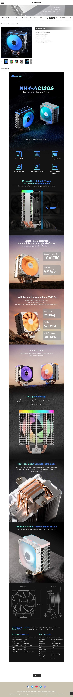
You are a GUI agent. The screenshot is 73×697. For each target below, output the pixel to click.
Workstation (25, 18)
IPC (41, 18)
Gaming (46, 18)
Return (36, 675)
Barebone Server (15, 18)
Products (5, 23)
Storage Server (34, 18)
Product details (5, 68)
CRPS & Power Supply (65, 18)
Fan (57, 18)
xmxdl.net (62, 694)
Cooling (52, 18)
